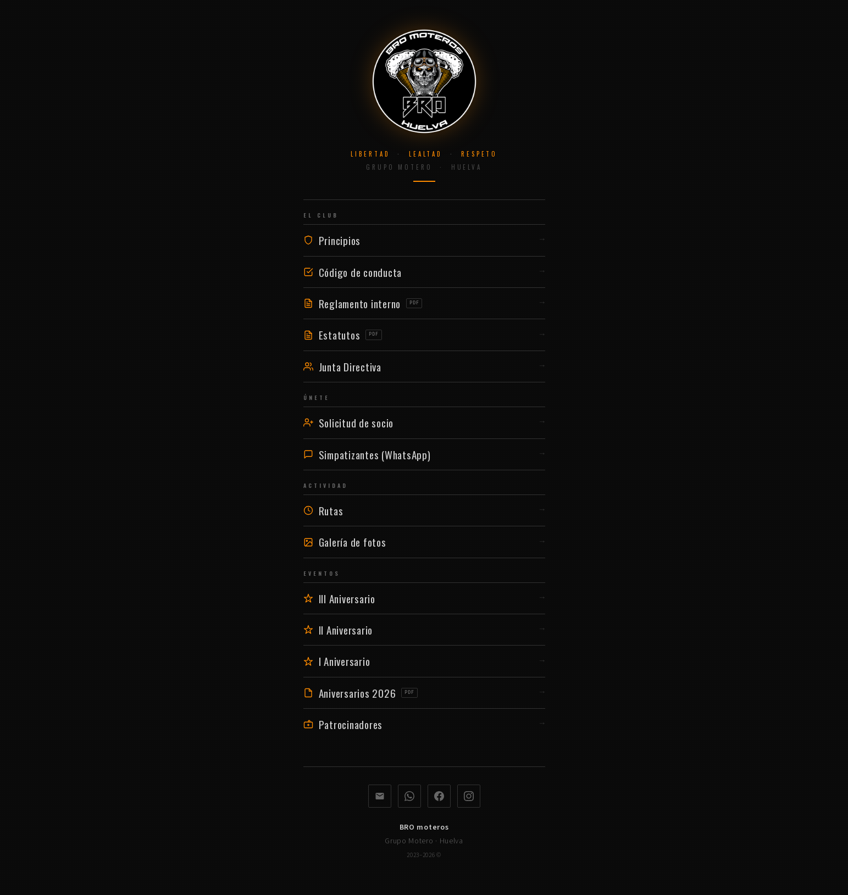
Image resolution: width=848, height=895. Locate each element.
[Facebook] (439, 796)
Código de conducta (424, 272)
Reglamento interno (424, 303)
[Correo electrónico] (379, 796)
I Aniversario (424, 661)
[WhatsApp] (409, 796)
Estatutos (424, 334)
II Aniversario (424, 629)
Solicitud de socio (424, 422)
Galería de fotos (424, 541)
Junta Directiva (424, 366)
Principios (424, 240)
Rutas (424, 510)
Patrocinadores (424, 724)
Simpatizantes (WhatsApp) (424, 454)
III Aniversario (424, 598)
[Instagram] (468, 796)
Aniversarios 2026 (424, 693)
